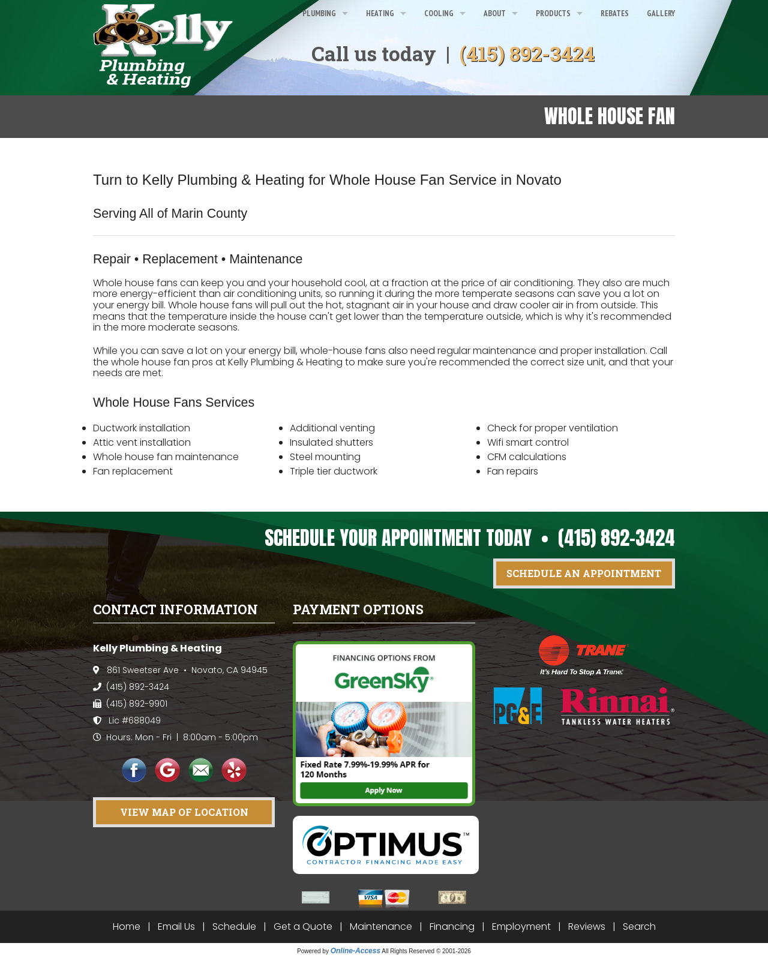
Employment (521, 926)
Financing (452, 926)
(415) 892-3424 (527, 53)
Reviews (586, 926)
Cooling (439, 13)
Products (553, 13)
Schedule (234, 926)
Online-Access (355, 951)
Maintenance (381, 926)
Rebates (615, 13)
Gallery (661, 13)
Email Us (176, 926)
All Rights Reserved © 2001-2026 (426, 951)
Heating (380, 13)
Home (126, 926)
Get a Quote (303, 926)
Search (639, 926)
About (495, 13)
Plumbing (319, 13)
